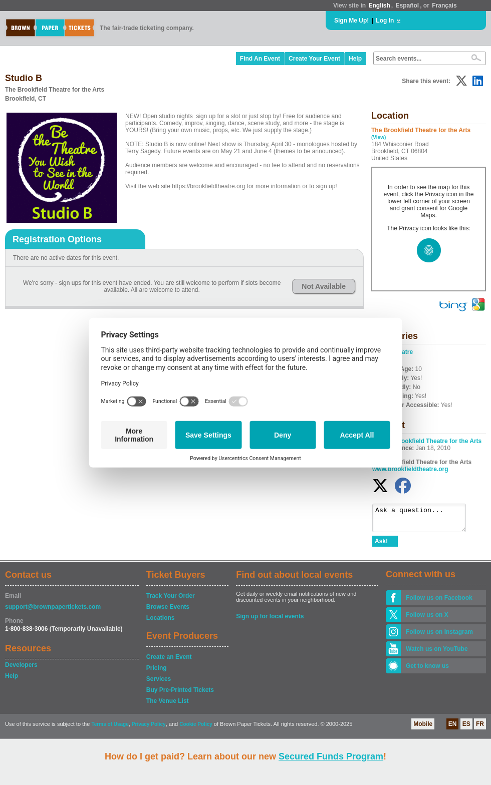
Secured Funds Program (331, 756)
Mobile (422, 728)
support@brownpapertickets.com (53, 611)
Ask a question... (424, 520)
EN (452, 728)
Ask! (381, 545)
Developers (21, 669)
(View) (378, 137)
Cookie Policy (195, 728)
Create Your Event (314, 58)
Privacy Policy (149, 728)
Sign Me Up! (351, 20)
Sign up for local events (270, 620)
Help (355, 58)
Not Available (324, 286)
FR (480, 728)
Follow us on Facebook (439, 602)
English (379, 5)
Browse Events (167, 611)
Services (158, 683)
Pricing (156, 672)
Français (444, 5)
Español (407, 5)
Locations (160, 622)
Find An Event (260, 58)
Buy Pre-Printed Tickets (180, 694)
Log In (385, 20)
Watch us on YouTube (437, 653)
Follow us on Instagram (439, 636)
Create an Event (169, 661)
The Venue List (167, 705)
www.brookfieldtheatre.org (410, 469)
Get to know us (427, 670)
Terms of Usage (109, 728)
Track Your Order (170, 600)
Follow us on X (427, 619)
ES (466, 728)
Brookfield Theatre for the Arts (438, 441)
